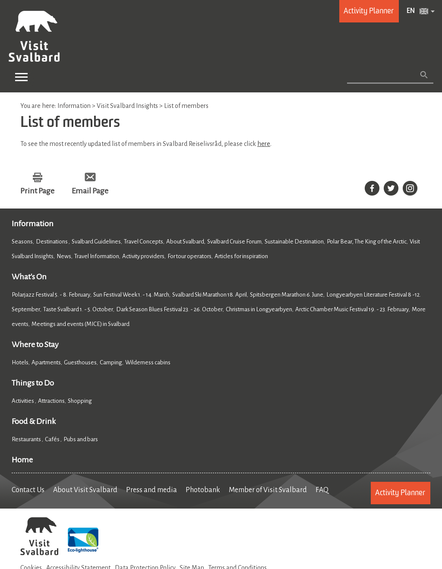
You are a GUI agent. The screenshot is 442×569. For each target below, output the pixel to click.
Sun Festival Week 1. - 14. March (131, 294)
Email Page (90, 191)
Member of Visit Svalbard (268, 490)
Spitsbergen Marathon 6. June (286, 294)
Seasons (22, 241)
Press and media (151, 490)
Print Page (37, 191)
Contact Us (28, 490)
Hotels (20, 362)
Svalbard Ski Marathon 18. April (209, 294)
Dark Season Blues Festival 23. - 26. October (169, 309)
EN (411, 11)
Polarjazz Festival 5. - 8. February (51, 294)
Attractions (51, 401)
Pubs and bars (81, 439)
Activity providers (143, 256)
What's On (29, 276)
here (263, 143)
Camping (111, 362)
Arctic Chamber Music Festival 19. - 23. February (352, 309)
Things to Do (33, 383)
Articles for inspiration (241, 256)
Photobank (203, 490)
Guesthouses (80, 362)
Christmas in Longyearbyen (259, 309)
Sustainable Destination (294, 241)
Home (22, 459)
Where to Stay (35, 344)
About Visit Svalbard (85, 490)
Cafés (52, 439)
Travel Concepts (143, 241)
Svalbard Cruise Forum (234, 241)
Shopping (80, 401)
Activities (23, 401)
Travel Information (96, 256)
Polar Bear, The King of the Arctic (367, 241)
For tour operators (189, 256)
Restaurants (27, 439)
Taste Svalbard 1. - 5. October (78, 309)
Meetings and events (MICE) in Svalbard (80, 324)
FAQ (322, 490)
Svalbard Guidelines (96, 241)
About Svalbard (185, 241)
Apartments (46, 362)
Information (33, 223)
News (64, 256)
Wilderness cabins (147, 362)
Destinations (52, 241)
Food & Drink (34, 421)
